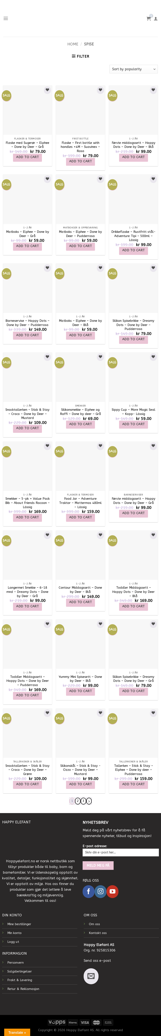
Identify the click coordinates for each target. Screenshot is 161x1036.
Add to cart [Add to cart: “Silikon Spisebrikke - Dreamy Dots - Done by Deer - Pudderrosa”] (133, 339)
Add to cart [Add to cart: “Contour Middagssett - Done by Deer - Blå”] (80, 602)
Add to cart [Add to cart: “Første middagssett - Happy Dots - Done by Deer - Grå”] (133, 513)
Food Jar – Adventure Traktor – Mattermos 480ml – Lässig (80, 503)
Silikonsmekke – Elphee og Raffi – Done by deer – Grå (80, 412)
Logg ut (13, 942)
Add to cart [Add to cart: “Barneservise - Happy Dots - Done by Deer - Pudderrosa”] (27, 335)
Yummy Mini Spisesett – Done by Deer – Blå (80, 679)
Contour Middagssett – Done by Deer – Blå (80, 590)
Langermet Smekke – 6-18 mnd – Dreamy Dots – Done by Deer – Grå (27, 592)
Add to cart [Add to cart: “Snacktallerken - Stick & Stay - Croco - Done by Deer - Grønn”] (27, 784)
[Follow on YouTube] (112, 891)
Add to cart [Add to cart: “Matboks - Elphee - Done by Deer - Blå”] (80, 335)
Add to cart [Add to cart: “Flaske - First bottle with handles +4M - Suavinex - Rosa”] (80, 161)
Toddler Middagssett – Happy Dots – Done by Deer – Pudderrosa (27, 681)
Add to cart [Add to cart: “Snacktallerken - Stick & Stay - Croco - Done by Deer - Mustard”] (27, 428)
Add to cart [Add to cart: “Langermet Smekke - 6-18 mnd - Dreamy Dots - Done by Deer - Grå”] (27, 606)
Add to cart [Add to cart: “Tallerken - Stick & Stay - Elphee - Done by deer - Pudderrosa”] (133, 784)
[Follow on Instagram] (100, 891)
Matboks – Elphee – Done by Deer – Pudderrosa (80, 234)
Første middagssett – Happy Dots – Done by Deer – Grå (133, 501)
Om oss (94, 924)
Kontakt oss (98, 933)
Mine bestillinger (19, 924)
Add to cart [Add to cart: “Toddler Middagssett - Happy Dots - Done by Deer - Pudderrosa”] (27, 695)
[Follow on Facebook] (89, 891)
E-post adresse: (121, 850)
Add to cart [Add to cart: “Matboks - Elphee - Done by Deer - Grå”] (27, 246)
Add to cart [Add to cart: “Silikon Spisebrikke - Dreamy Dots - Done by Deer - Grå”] (133, 691)
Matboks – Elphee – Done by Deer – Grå (27, 234)
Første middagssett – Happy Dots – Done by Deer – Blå (133, 145)
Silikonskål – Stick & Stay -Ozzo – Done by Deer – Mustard (80, 770)
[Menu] (6, 18)
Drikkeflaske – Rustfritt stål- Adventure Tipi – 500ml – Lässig (133, 236)
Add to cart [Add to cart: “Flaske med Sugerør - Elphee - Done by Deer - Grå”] (27, 157)
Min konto (14, 933)
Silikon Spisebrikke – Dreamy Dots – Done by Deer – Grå (133, 679)
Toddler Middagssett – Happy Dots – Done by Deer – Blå (133, 592)
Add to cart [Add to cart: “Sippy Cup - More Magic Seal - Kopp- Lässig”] (133, 424)
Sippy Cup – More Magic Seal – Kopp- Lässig (133, 412)
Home (72, 44)
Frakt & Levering (19, 980)
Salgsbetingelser (19, 971)
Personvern (15, 962)
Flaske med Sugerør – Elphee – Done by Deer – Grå (27, 145)
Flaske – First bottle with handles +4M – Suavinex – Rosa (80, 147)
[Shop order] (133, 69)
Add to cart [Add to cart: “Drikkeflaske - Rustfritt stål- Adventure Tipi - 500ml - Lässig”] (133, 250)
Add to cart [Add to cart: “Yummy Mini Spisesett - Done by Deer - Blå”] (80, 691)
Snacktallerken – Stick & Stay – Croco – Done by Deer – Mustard (27, 414)
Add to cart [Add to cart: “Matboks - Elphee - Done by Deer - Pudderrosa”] (80, 246)
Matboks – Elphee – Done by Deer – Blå (80, 323)
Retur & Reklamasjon (23, 989)
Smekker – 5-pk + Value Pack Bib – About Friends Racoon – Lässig (27, 503)
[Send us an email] (91, 976)
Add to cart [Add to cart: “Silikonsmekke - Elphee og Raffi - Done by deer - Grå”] (80, 424)
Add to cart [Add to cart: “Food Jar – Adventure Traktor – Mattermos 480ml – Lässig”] (80, 517)
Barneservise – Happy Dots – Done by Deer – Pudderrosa (27, 323)
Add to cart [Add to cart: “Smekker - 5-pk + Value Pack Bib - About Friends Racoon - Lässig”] (27, 517)
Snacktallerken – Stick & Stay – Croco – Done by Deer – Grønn (27, 770)
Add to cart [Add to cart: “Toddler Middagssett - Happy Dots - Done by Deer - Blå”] (133, 606)
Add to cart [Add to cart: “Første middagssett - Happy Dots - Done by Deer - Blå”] (133, 157)
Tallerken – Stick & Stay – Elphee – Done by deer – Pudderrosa (133, 770)
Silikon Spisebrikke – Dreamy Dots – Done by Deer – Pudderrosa (133, 325)
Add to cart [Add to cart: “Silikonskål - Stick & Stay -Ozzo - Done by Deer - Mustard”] (80, 784)
